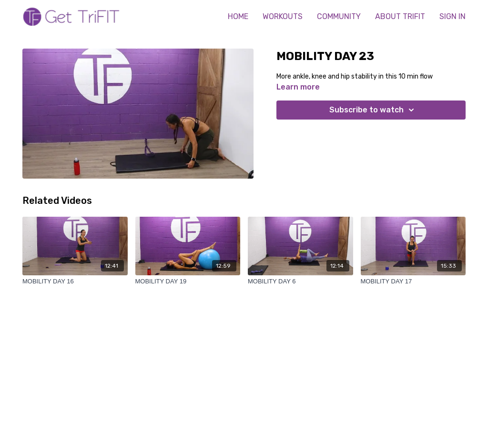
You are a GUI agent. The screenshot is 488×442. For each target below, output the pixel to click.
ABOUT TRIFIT (400, 16)
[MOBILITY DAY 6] (300, 281)
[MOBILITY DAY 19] (188, 281)
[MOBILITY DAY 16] (75, 281)
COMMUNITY (339, 16)
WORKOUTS (283, 16)
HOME (238, 16)
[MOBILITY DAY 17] (413, 281)
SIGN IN (452, 16)
